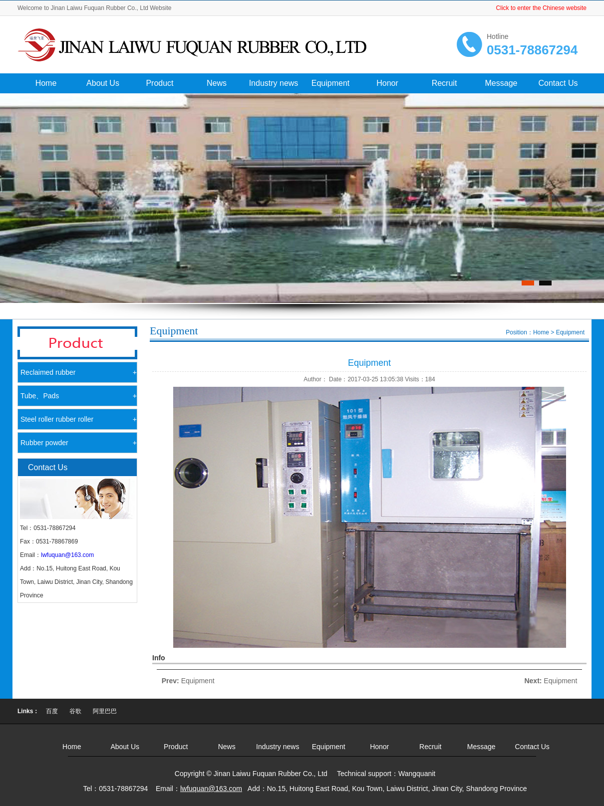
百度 (52, 711)
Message (501, 83)
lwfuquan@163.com (67, 554)
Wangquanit (416, 774)
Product (159, 83)
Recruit (444, 83)
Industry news (274, 83)
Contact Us (558, 83)
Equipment (330, 83)
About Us (102, 83)
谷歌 (75, 711)
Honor (387, 83)
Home (46, 83)
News (217, 83)
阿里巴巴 (105, 711)
